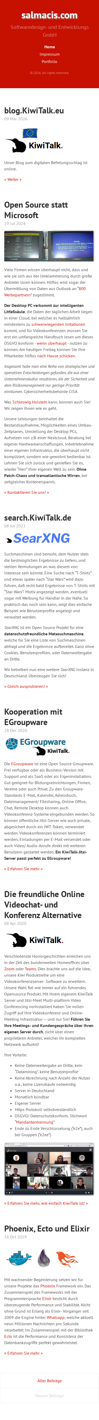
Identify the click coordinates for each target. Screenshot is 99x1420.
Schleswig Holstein (29, 402)
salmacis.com (49, 14)
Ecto (8, 1336)
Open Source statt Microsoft (36, 210)
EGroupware (22, 763)
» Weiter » (13, 179)
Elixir (46, 1298)
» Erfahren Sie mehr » (23, 868)
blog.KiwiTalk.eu (34, 110)
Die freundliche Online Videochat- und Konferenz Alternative (44, 904)
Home (49, 46)
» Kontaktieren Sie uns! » (26, 492)
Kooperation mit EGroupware (33, 716)
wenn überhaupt (52, 343)
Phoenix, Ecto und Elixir (46, 1228)
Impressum (50, 54)
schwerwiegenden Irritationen (58, 324)
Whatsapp (56, 1317)
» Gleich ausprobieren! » (26, 686)
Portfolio (49, 61)
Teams (30, 968)
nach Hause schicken (56, 355)
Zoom (9, 968)
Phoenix (47, 1285)
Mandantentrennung (34, 1122)
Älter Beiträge (49, 1380)
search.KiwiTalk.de (37, 517)
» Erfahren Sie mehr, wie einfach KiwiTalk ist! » (46, 1203)
